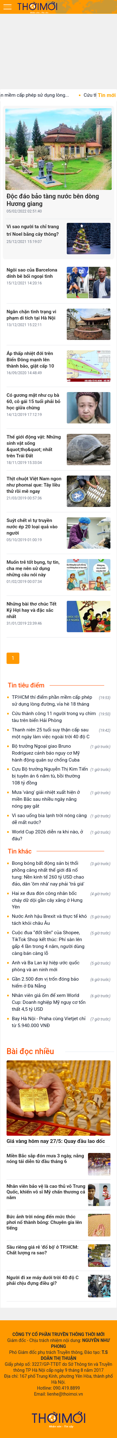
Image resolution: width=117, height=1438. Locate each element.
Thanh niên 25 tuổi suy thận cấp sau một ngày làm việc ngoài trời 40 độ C (61, 733)
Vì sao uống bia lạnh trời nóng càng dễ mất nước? (61, 819)
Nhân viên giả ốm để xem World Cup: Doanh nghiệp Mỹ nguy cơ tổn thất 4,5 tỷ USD (61, 1002)
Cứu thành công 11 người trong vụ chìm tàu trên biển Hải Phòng (61, 717)
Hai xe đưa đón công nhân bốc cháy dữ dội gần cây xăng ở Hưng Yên (61, 900)
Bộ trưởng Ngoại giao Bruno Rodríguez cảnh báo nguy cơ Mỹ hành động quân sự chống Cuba (61, 753)
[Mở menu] (7, 7)
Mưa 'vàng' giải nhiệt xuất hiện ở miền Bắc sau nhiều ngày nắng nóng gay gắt (61, 799)
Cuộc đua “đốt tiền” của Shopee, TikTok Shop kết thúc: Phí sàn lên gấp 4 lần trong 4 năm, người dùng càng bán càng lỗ (61, 943)
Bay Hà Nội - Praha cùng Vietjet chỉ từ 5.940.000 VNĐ (61, 1022)
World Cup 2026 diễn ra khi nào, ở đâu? (61, 835)
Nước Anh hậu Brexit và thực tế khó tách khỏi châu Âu (61, 919)
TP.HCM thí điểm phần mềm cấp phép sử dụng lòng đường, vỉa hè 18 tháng (61, 700)
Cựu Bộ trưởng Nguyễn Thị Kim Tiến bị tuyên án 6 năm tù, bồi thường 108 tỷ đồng (61, 776)
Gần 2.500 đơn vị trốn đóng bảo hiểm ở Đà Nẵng (61, 982)
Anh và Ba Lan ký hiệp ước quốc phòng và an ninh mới (61, 966)
